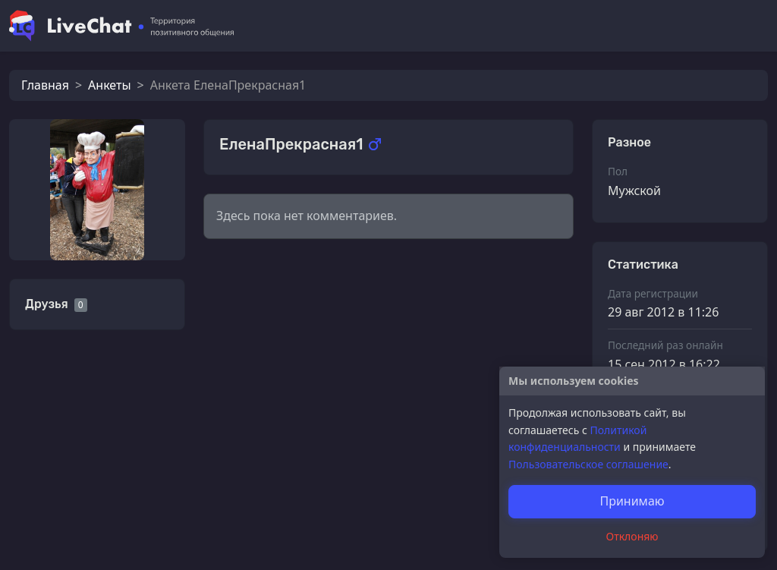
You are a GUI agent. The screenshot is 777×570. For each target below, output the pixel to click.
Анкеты (109, 85)
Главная (45, 85)
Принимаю (631, 501)
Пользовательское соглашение (588, 464)
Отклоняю (632, 536)
